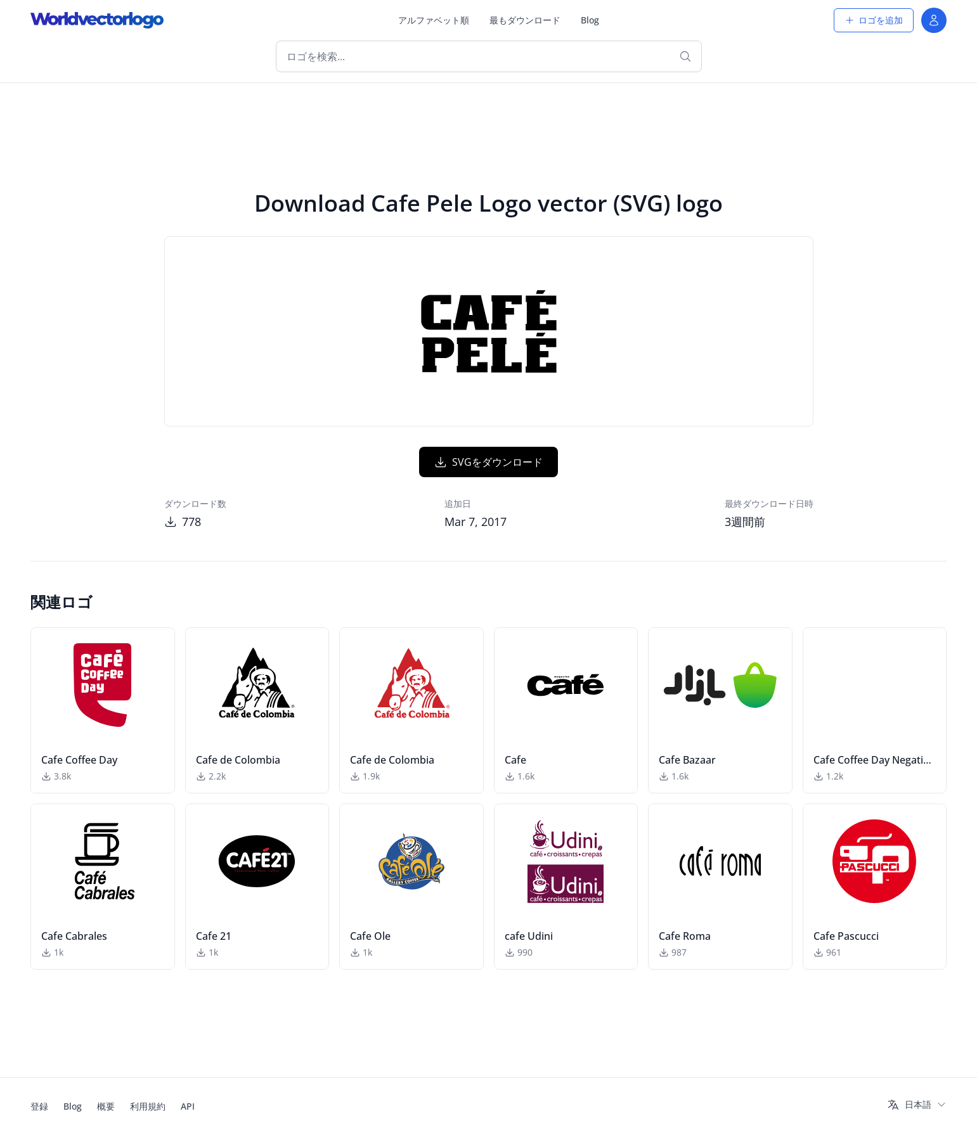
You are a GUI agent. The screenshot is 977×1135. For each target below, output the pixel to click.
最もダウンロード (524, 20)
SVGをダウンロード (488, 462)
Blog (590, 20)
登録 (39, 1106)
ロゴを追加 (873, 20)
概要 (106, 1106)
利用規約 (147, 1106)
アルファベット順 (433, 20)
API (188, 1106)
